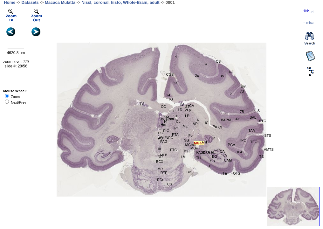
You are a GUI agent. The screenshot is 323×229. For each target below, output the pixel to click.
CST (170, 184)
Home (9, 2)
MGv (194, 148)
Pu (215, 126)
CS (218, 61)
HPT (169, 119)
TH (198, 158)
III (159, 149)
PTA (175, 134)
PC (160, 133)
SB (212, 161)
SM (166, 117)
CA (191, 106)
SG (186, 140)
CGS (170, 74)
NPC (169, 138)
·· (308, 22)
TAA (251, 130)
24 (168, 95)
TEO (254, 142)
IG (171, 99)
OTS (236, 173)
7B (242, 112)
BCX (159, 161)
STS (267, 135)
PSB (206, 153)
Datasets (30, 2)
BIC (187, 151)
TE (225, 173)
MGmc (190, 145)
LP (187, 116)
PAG (163, 141)
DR (160, 157)
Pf (175, 128)
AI (236, 119)
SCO (162, 137)
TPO (242, 140)
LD (180, 110)
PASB (201, 152)
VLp (188, 110)
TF (210, 166)
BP (189, 172)
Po (190, 135)
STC (262, 121)
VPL (196, 124)
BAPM (226, 120)
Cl (220, 127)
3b (221, 76)
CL (178, 116)
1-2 (230, 72)
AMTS (269, 149)
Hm (163, 124)
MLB (163, 155)
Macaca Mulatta (60, 2)
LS (258, 111)
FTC (173, 150)
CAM (228, 160)
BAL (253, 117)
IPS (243, 87)
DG (214, 156)
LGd (212, 138)
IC (207, 123)
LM (183, 157)
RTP (164, 173)
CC (163, 106)
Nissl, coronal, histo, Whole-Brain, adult (120, 2)
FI (212, 152)
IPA (240, 152)
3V (162, 119)
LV (142, 104)
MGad (199, 143)
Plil (204, 142)
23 (175, 83)
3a (197, 75)
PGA (231, 145)
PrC (166, 131)
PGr (160, 180)
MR (160, 169)
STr (188, 106)
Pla (185, 126)
